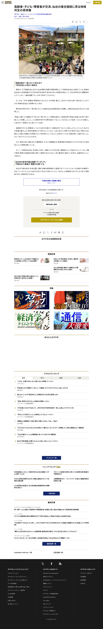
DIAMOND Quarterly (49, 597)
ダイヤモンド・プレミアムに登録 (51, 220)
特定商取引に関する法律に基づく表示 (19, 587)
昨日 (42, 378)
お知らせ (82, 583)
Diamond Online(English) (50, 573)
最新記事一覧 (51, 544)
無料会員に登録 (51, 204)
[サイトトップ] (7, 2)
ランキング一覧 (51, 458)
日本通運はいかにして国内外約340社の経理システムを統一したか (31, 473)
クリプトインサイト (48, 607)
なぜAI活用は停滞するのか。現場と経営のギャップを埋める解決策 (31, 480)
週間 (60, 378)
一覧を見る (51, 493)
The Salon (46, 600)
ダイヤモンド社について (87, 569)
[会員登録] (97, 2)
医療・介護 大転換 (24, 16)
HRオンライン (47, 604)
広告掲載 (10, 597)
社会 (15, 16)
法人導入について (13, 604)
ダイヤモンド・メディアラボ (50, 614)
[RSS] (60, 564)
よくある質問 (11, 594)
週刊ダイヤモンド (48, 576)
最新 (23, 378)
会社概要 (83, 576)
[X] (42, 564)
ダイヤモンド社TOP (86, 573)
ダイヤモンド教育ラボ (49, 611)
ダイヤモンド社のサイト (50, 569)
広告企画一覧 (58, 552)
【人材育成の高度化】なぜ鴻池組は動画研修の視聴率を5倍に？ (31, 486)
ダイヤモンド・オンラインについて (18, 569)
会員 (79, 378)
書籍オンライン (47, 583)
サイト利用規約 (12, 583)
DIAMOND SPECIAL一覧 (23, 552)
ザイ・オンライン (47, 587)
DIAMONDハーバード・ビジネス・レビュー (55, 580)
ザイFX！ (45, 590)
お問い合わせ (11, 600)
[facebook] (51, 564)
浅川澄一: (33, 14)
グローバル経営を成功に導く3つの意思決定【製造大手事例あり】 (71, 473)
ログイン (88, 2)
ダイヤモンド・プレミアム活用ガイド (18, 580)
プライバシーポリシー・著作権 (16, 590)
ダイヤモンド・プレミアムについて (17, 576)
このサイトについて (13, 573)
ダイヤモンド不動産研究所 (50, 594)
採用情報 (83, 580)
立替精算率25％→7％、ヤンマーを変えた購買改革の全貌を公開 (71, 480)
